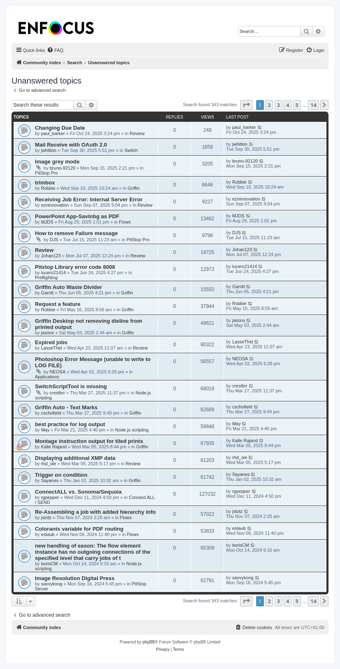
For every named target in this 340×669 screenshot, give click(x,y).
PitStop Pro (46, 172)
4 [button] (287, 105)
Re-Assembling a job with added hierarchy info (95, 512)
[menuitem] (55, 50)
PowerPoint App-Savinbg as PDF (77, 216)
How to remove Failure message (76, 233)
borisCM (49, 563)
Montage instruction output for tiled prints (89, 441)
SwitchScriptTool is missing (71, 386)
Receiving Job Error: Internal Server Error (89, 199)
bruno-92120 (62, 168)
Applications (47, 376)
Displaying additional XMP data (75, 458)
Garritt (47, 292)
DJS (54, 239)
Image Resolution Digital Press (74, 578)
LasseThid (51, 347)
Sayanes (50, 480)
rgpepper (50, 497)
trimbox (45, 182)
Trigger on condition (61, 475)
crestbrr (57, 392)
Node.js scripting (131, 429)
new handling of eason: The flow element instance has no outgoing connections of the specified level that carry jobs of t (92, 552)
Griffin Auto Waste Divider (68, 287)
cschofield (51, 412)
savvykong (51, 583)
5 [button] (297, 105)
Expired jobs (51, 342)
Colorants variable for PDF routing (79, 529)
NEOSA (58, 371)
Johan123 (51, 255)
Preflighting (46, 277)
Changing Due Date (60, 128)
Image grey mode (57, 162)
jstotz (46, 517)
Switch (131, 150)
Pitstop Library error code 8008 (75, 267)
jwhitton (48, 150)
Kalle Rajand (54, 446)
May (45, 429)
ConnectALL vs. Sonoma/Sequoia (78, 492)
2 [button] (269, 105)
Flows (125, 221)
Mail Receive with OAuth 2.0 (71, 145)
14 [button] (313, 105)
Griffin (133, 188)
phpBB (149, 642)
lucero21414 (53, 272)
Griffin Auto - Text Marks (66, 407)
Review (137, 133)
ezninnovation (55, 205)
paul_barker (53, 133)
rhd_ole (48, 463)
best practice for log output (70, 424)
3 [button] (278, 105)
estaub (48, 534)
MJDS (47, 221)
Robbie (48, 188)
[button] (246, 105)
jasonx (47, 332)
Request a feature (58, 304)
